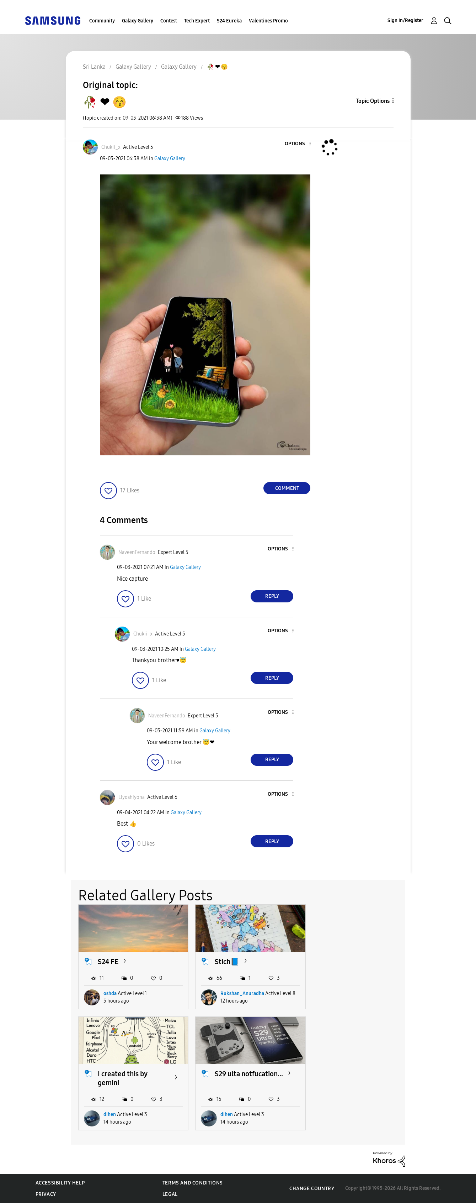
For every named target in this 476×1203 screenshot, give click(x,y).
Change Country (311, 1188)
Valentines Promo (268, 21)
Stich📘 (227, 961)
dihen (344, 1002)
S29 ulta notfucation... (132, 1082)
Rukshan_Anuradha (242, 1002)
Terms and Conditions (192, 1183)
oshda (110, 1002)
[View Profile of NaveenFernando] (136, 552)
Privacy (46, 1194)
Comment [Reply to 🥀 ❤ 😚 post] (287, 488)
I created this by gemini (356, 966)
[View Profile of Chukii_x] (111, 147)
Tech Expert (197, 21)
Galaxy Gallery (137, 21)
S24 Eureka (229, 21)
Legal (170, 1194)
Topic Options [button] (373, 101)
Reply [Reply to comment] (272, 596)
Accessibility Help (60, 1183)
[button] (298, 144)
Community (102, 21)
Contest (168, 21)
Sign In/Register (405, 20)
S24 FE (108, 961)
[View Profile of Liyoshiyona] (131, 797)
